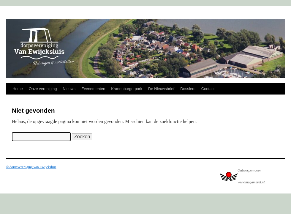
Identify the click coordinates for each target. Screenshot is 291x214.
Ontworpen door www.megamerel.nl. (251, 176)
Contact (208, 88)
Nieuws (69, 88)
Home (17, 88)
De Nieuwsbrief (161, 88)
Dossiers (187, 88)
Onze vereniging (43, 88)
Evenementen (93, 88)
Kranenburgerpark (126, 88)
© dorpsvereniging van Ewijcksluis (31, 167)
